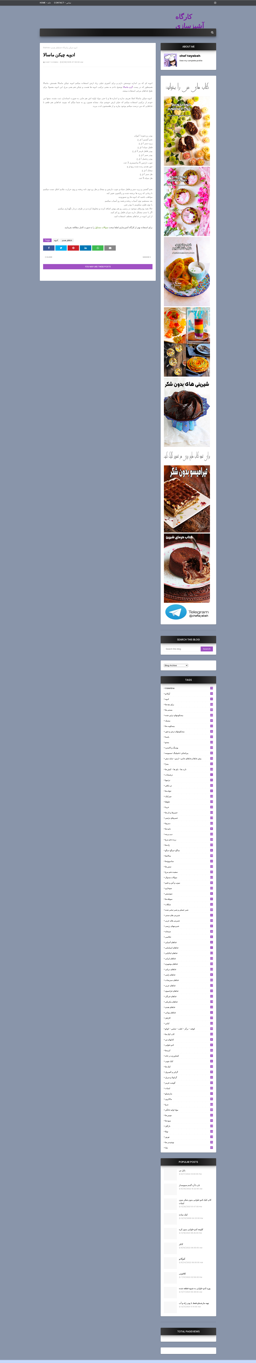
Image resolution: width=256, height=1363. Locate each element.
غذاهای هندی (56, 47)
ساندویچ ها (189, 861)
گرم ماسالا (128, 87)
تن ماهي (189, 785)
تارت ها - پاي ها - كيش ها (189, 769)
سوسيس (189, 893)
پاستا (189, 736)
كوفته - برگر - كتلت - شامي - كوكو (189, 1028)
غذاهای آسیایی (189, 942)
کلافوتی (182, 1273)
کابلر (181, 1244)
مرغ (189, 1104)
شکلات (189, 904)
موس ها (189, 1115)
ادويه (56, 240)
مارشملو (189, 1093)
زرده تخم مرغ (189, 839)
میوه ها (189, 1120)
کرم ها (189, 1050)
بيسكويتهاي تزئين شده (189, 715)
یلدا (189, 1147)
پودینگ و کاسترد (189, 747)
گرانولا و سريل (189, 1077)
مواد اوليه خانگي (189, 1109)
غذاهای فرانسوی (189, 991)
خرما (189, 807)
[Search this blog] (182, 649)
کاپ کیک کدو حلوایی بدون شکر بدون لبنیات (195, 1201)
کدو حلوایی (189, 1045)
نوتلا (189, 1131)
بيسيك (189, 720)
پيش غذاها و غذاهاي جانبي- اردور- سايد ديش (189, 758)
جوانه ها (189, 791)
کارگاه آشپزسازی (189, 21)
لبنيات (189, 1088)
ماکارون (189, 1099)
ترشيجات (189, 774)
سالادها (189, 855)
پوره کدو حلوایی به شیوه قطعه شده (195, 1288)
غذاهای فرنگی (189, 996)
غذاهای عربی (189, 985)
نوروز (189, 1136)
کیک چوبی (189, 1061)
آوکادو (189, 693)
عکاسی (189, 936)
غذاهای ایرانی (189, 958)
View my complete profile (190, 60)
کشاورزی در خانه (189, 1055)
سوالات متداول (101, 227)
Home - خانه (45, 2)
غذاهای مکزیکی (189, 1001)
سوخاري (189, 888)
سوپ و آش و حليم (189, 882)
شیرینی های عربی (189, 920)
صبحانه (189, 931)
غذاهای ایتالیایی (189, 953)
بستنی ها (189, 709)
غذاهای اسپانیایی (189, 947)
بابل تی (182, 1170)
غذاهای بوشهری (189, 964)
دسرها (189, 823)
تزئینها (189, 780)
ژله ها (189, 845)
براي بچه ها (189, 704)
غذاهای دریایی (189, 969)
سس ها (189, 866)
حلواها (189, 801)
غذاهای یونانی (189, 1012)
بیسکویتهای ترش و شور (189, 731)
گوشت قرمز (189, 1082)
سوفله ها (189, 899)
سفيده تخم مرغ (189, 872)
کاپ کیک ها (189, 1034)
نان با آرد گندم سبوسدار (189, 1185)
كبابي (189, 1023)
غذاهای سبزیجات (189, 980)
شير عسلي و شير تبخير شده (189, 909)
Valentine (189, 688)
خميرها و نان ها (189, 812)
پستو (189, 742)
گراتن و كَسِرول (189, 1072)
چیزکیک (189, 796)
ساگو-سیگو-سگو (189, 850)
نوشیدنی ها (189, 1142)
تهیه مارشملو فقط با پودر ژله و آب (194, 1303)
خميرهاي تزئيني (189, 818)
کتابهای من (189, 1039)
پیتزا (189, 764)
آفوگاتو (182, 1258)
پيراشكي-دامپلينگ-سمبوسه (189, 753)
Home (46, 47)
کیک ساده (183, 1214)
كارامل (189, 1018)
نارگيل (189, 1126)
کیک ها (189, 1066)
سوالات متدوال (189, 877)
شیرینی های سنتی (189, 915)
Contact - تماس (62, 2)
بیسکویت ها (189, 726)
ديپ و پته (189, 834)
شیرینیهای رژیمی (189, 926)
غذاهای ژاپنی (189, 974)
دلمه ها (189, 828)
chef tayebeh (51, 62)
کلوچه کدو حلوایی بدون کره (191, 1229)
